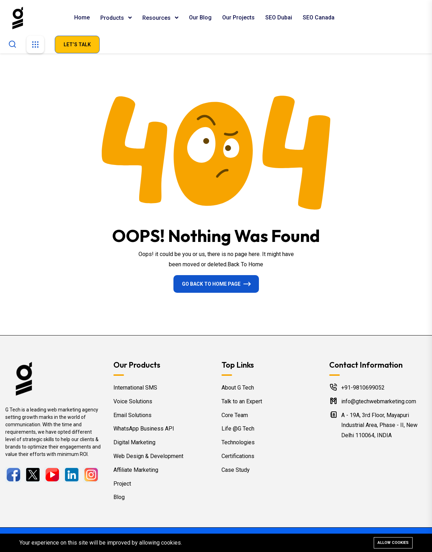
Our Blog (200, 17)
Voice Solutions (132, 401)
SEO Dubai (278, 17)
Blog (119, 497)
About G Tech (237, 387)
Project (122, 483)
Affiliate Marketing (135, 470)
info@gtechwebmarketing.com (378, 401)
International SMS (135, 387)
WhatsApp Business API (143, 428)
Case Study (235, 470)
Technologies (238, 442)
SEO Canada (319, 17)
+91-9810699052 (363, 387)
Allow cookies (393, 542)
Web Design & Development (148, 456)
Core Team (234, 415)
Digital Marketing (134, 442)
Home (82, 17)
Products (112, 17)
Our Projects (238, 17)
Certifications (237, 456)
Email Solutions (132, 415)
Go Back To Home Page (211, 284)
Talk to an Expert (241, 401)
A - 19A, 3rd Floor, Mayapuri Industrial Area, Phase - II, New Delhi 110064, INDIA (379, 425)
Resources (157, 17)
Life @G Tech (237, 428)
